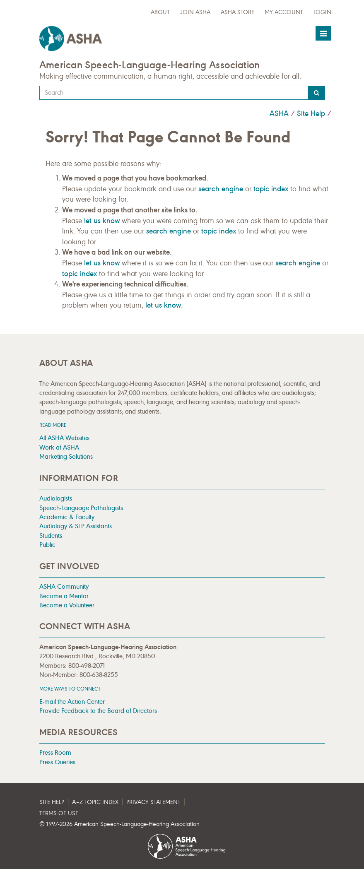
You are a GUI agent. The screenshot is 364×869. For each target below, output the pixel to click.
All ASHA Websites (64, 438)
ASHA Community (64, 586)
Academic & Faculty (66, 517)
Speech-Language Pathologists (81, 508)
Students (50, 535)
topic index (270, 188)
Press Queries (57, 762)
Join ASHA (195, 12)
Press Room (55, 752)
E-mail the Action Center (72, 701)
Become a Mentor (64, 596)
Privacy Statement (153, 802)
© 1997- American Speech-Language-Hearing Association (119, 824)
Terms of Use (58, 813)
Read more (52, 425)
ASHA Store (237, 12)
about (160, 12)
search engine (220, 188)
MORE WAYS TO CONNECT (70, 689)
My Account (284, 12)
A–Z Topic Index (95, 802)
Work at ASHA (59, 447)
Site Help (311, 113)
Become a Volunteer (66, 605)
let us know (102, 220)
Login (322, 12)
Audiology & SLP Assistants (75, 526)
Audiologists (55, 498)
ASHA (279, 113)
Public (47, 545)
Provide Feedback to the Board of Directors (98, 711)
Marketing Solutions (66, 456)
